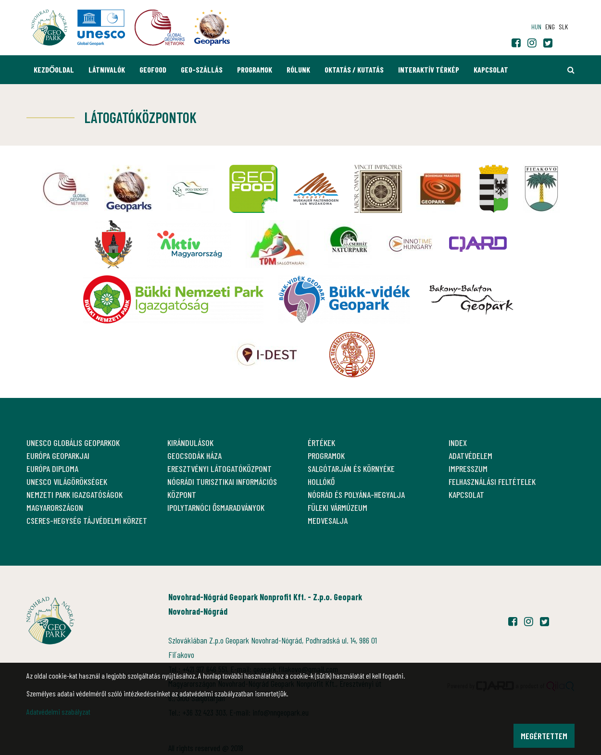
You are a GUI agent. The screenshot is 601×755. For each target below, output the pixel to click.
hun (536, 27)
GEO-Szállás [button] (202, 69)
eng (550, 27)
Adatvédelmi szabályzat (58, 711)
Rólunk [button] (298, 69)
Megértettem (544, 735)
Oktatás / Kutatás (354, 69)
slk (563, 27)
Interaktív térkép (428, 69)
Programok (254, 69)
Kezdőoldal (54, 69)
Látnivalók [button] (106, 69)
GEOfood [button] (152, 69)
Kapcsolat (491, 69)
